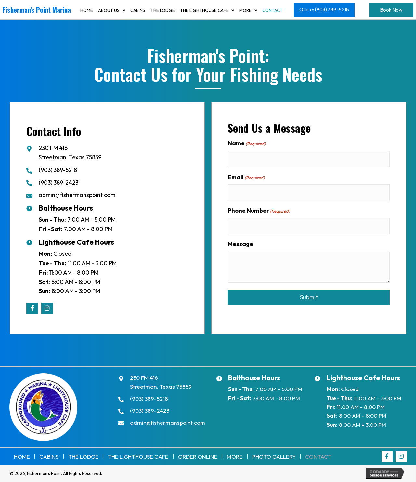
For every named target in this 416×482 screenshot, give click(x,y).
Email (246, 177)
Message (240, 245)
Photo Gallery (274, 456)
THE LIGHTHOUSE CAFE (138, 456)
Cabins (48, 456)
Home (22, 456)
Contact (318, 456)
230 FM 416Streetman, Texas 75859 (161, 382)
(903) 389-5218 (58, 170)
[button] (324, 10)
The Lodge (83, 456)
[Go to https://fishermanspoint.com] (37, 11)
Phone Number (259, 211)
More (234, 456)
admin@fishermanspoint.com (77, 195)
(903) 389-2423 (58, 182)
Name (247, 143)
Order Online (197, 456)
